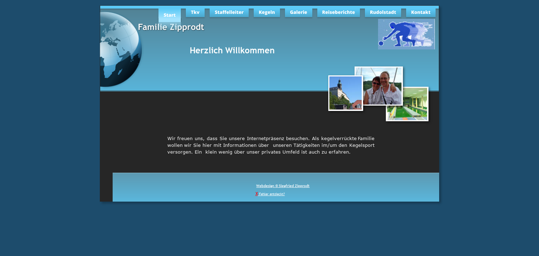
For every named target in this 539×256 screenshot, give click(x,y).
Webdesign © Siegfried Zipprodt (282, 185)
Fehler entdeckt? (272, 194)
